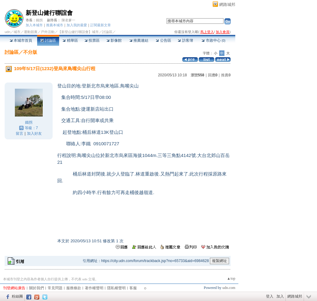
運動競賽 (30, 32)
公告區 (163, 40)
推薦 (226, 75)
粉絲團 (17, 296)
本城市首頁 (21, 40)
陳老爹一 (68, 20)
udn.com (228, 288)
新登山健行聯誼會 (49, 13)
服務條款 (73, 288)
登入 (269, 296)
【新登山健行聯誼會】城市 (78, 32)
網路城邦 (227, 4)
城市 (17, 32)
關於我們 (36, 288)
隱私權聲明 (116, 288)
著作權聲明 (94, 288)
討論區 (48, 40)
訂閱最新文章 (100, 25)
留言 (19, 133)
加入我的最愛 (77, 25)
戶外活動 (47, 32)
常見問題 (55, 288)
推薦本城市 (54, 25)
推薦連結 (138, 40)
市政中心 (213, 40)
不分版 (30, 52)
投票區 (92, 40)
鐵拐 (39, 20)
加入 (280, 296)
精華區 (70, 40)
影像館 (114, 40)
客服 (133, 288)
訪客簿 (185, 40)
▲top (231, 278)
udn (7, 32)
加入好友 (34, 133)
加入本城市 (34, 25)
